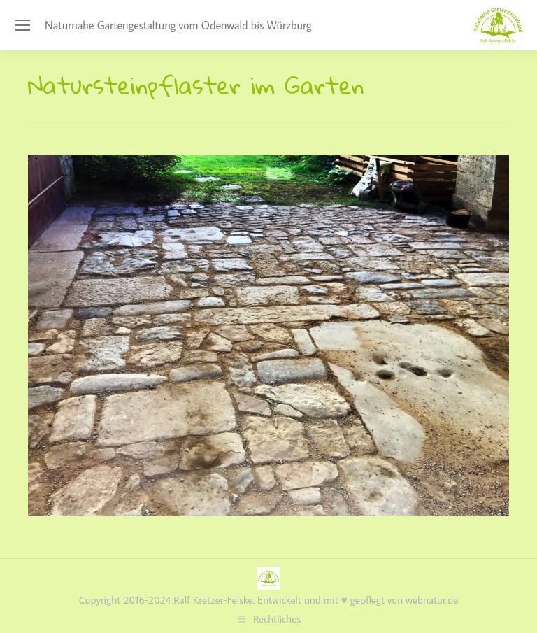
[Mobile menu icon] (22, 25)
